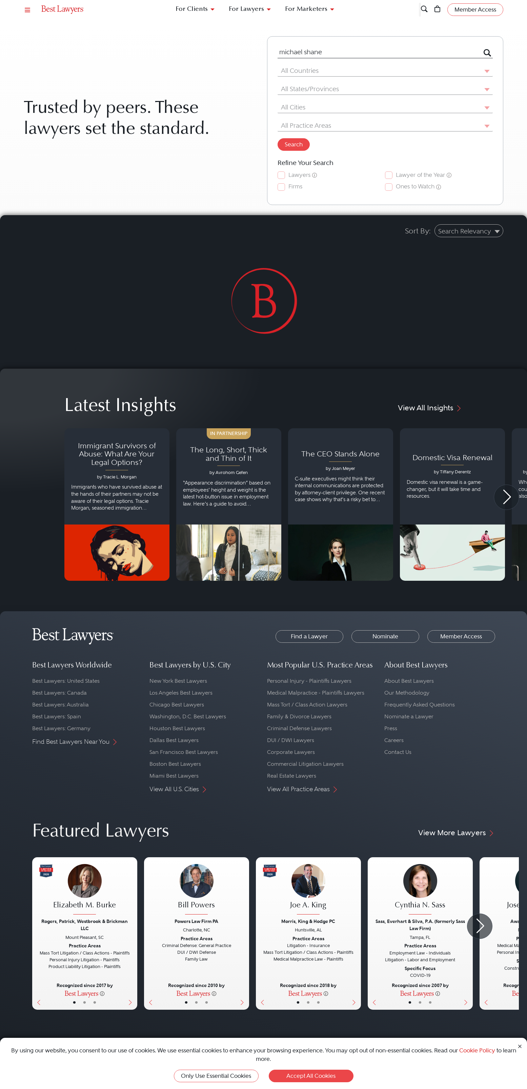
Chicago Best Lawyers (176, 704)
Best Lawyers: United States (66, 681)
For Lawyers (246, 9)
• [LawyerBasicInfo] (74, 1002)
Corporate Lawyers (291, 752)
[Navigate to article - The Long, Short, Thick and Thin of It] (228, 504)
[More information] (102, 993)
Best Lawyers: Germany (61, 728)
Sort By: (418, 230)
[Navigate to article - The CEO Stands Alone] (340, 504)
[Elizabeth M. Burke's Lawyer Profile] (84, 890)
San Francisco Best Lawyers (183, 752)
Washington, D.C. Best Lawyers (187, 716)
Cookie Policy (477, 1050)
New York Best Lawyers (178, 681)
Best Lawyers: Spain (56, 716)
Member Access (461, 636)
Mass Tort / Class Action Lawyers (307, 704)
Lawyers (299, 175)
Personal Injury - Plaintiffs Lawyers (309, 681)
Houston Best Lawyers (177, 728)
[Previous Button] (37, 933)
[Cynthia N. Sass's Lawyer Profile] (420, 890)
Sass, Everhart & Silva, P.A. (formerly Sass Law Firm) (420, 924)
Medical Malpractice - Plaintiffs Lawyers (315, 693)
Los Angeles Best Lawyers (180, 693)
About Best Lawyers (409, 681)
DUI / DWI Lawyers (290, 740)
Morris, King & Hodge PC (308, 921)
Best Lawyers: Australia (60, 704)
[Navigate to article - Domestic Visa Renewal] (452, 504)
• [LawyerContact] (95, 1002)
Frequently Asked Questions (419, 704)
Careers (394, 740)
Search (294, 144)
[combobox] (377, 52)
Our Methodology (406, 693)
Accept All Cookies (311, 1075)
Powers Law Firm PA (196, 921)
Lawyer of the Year (420, 175)
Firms (295, 186)
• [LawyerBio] (84, 1002)
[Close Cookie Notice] (520, 1046)
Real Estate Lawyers (291, 776)
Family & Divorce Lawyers (299, 716)
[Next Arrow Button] (506, 497)
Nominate (385, 636)
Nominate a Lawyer (408, 716)
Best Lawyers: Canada (59, 693)
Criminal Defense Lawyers (299, 728)
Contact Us (397, 752)
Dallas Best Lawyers (174, 740)
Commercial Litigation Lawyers (305, 764)
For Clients (192, 9)
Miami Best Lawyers (174, 776)
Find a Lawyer (309, 636)
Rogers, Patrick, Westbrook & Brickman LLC (84, 924)
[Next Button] (132, 933)
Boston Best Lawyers (175, 764)
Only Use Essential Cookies (216, 1075)
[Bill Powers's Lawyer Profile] (196, 890)
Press (390, 728)
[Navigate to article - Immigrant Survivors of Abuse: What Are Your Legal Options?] (116, 504)
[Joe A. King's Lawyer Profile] (308, 890)
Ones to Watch (415, 186)
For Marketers (306, 9)
